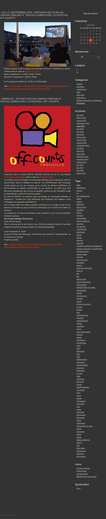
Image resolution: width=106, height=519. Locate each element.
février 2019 (81, 137)
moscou (80, 335)
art (78, 193)
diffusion (20, 86)
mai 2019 (80, 132)
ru (77, 72)
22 (90, 40)
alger (78, 185)
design (79, 235)
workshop (80, 454)
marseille (80, 318)
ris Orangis (81, 390)
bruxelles (80, 210)
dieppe (79, 238)
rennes (79, 385)
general (79, 84)
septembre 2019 (83, 123)
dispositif (80, 243)
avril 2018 (80, 151)
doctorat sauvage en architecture (89, 100)
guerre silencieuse (84, 282)
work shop (80, 95)
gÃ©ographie (82, 285)
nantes (79, 337)
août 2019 (81, 126)
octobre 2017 (82, 162)
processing (81, 362)
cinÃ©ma (12, 86)
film (60, 86)
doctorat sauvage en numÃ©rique (89, 249)
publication (81, 371)
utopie (79, 434)
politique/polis (82, 359)
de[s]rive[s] (81, 232)
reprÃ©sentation (83, 387)
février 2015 (81, 173)
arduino (79, 191)
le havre (80, 307)
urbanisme (81, 432)
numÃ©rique (81, 343)
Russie (79, 398)
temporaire (81, 418)
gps (78, 276)
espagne (80, 257)
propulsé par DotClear (7, 515)
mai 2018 (80, 148)
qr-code (79, 373)
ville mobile (81, 448)
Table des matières (90, 13)
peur (78, 354)
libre (78, 313)
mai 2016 (80, 170)
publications (81, 98)
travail (79, 421)
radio (78, 376)
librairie (79, 310)
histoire (79, 293)
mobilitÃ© (80, 326)
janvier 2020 (81, 121)
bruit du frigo (81, 207)
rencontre (33, 89)
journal (79, 301)
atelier (79, 199)
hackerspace (81, 290)
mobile (79, 323)
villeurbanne (81, 451)
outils (79, 92)
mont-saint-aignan (83, 332)
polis (78, 357)
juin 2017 (80, 165)
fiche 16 (80, 271)
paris (78, 349)
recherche (80, 379)
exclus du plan (82, 260)
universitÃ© (81, 423)
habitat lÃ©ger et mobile (86, 287)
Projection (81, 103)
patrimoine (81, 351)
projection (25, 89)
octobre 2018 (82, 143)
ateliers (79, 202)
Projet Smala (81, 471)
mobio (79, 329)
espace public (29, 86)
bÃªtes (79, 213)
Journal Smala (82, 474)
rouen (79, 396)
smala (79, 409)
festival (38, 86)
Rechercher (82, 51)
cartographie (81, 218)
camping (80, 216)
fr (77, 69)
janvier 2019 (81, 140)
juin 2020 (80, 115)
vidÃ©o (47, 89)
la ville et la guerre (84, 304)
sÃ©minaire (81, 415)
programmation (15, 89)
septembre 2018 (83, 146)
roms (78, 393)
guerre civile (81, 279)
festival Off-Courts (32, 71)
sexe (78, 407)
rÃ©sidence (81, 401)
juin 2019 (80, 129)
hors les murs (56, 244)
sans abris (80, 404)
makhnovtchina (82, 315)
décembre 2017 (83, 157)
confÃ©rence (82, 89)
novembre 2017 (83, 159)
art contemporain (83, 196)
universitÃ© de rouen (85, 426)
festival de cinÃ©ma (50, 86)
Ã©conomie (81, 457)
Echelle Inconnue (83, 468)
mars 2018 (81, 154)
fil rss (79, 488)
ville (78, 445)
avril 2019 (80, 134)
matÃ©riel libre (82, 321)
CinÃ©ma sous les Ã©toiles (14, 177)
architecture (81, 188)
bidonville (80, 204)
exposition (80, 87)
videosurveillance (83, 440)
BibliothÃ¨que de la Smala (86, 477)
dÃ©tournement (83, 252)
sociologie (80, 412)
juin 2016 (80, 168)
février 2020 (81, 118)
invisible (80, 299)
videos (40, 89)
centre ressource (83, 221)
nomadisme (81, 340)
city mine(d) (81, 227)
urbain (79, 429)
